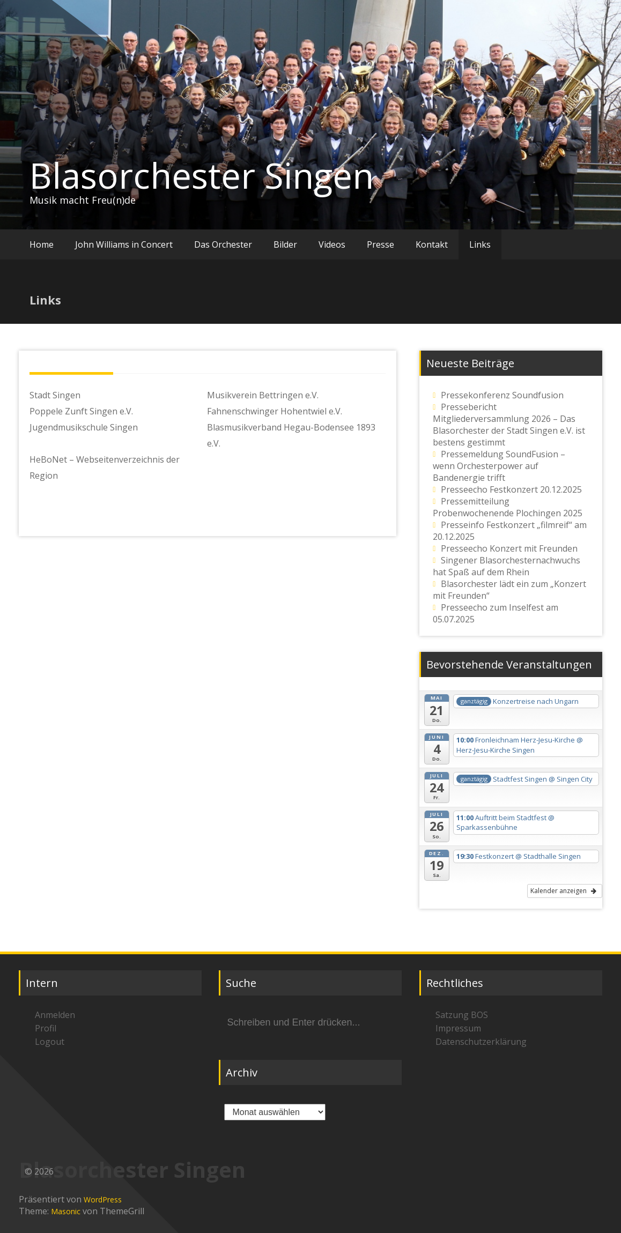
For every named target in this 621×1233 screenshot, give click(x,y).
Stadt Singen (54, 395)
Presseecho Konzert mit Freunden (509, 548)
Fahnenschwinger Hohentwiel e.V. (274, 411)
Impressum (458, 1028)
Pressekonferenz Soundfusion (502, 395)
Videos (332, 244)
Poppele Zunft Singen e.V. (81, 411)
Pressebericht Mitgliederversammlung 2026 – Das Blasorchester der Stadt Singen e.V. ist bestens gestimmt (509, 424)
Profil (45, 1028)
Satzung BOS (461, 1015)
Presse (380, 244)
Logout (49, 1042)
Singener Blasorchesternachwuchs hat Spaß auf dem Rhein (506, 566)
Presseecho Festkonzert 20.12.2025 (511, 489)
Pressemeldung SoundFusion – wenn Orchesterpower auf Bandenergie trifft (499, 466)
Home (41, 244)
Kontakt (432, 244)
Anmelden (55, 1015)
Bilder (285, 244)
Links (480, 244)
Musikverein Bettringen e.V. (263, 395)
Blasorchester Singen (201, 175)
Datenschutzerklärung (481, 1042)
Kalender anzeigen (563, 890)
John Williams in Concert (124, 244)
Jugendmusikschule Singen (83, 427)
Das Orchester (223, 244)
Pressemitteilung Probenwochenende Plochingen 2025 (507, 507)
